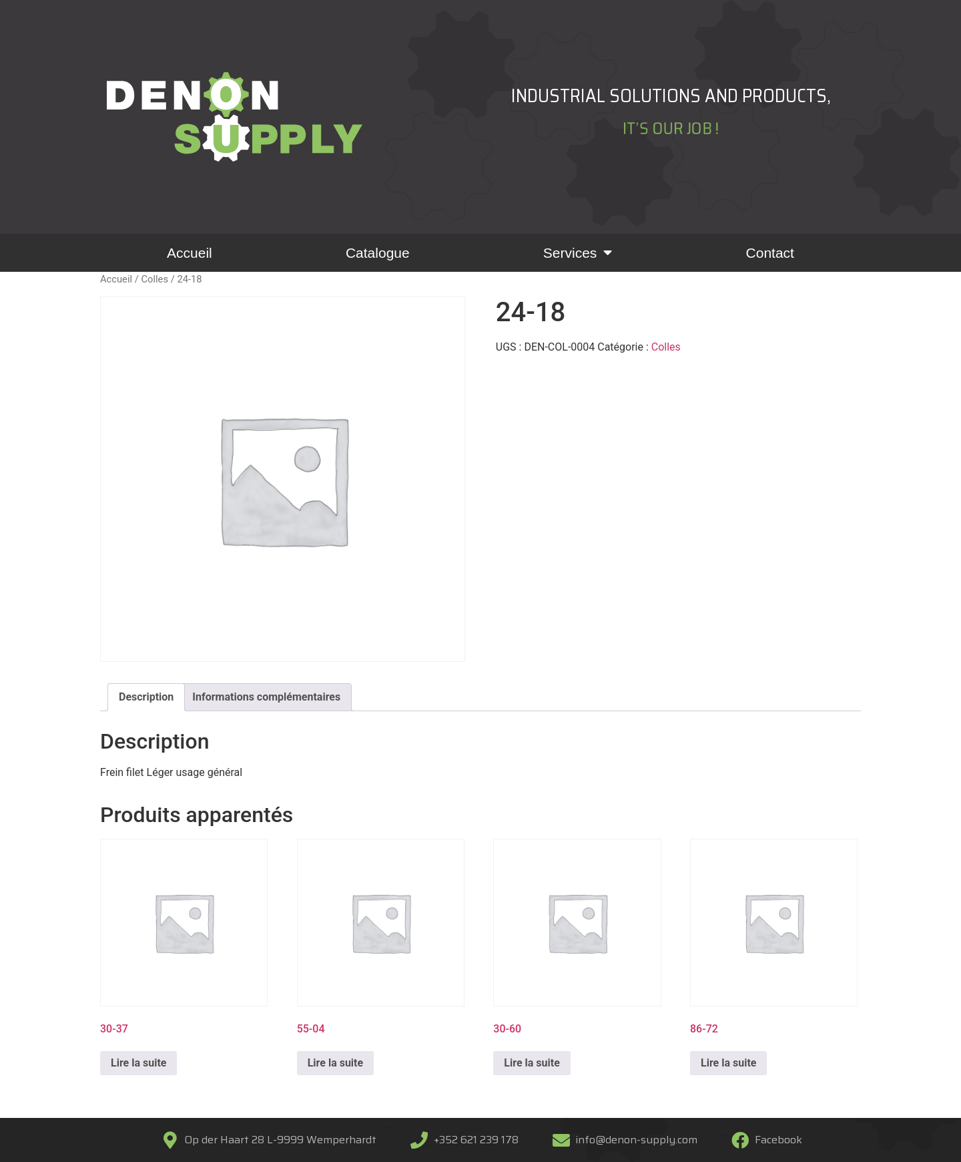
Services (578, 252)
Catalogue (378, 252)
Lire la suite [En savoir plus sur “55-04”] (335, 1062)
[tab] (146, 697)
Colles (154, 279)
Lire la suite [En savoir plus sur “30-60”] (531, 1062)
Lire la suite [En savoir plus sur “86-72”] (728, 1062)
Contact (770, 252)
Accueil (189, 252)
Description (146, 697)
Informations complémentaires (266, 697)
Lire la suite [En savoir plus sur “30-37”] (138, 1062)
